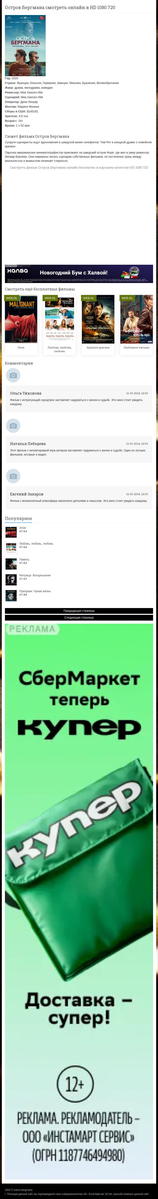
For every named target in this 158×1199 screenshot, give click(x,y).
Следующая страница (79, 617)
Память (24, 559)
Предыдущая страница (79, 610)
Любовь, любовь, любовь (60, 349)
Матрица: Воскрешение (35, 575)
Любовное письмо (136, 347)
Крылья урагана (98, 347)
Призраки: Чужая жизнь (35, 591)
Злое (21, 347)
